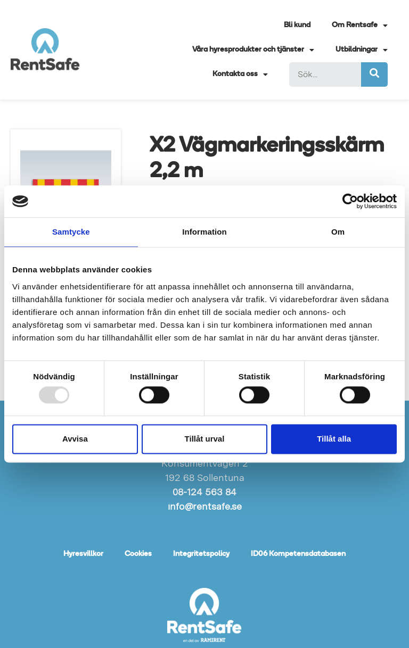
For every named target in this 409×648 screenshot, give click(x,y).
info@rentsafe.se (205, 506)
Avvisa (75, 438)
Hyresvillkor (83, 554)
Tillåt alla (334, 438)
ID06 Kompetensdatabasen (298, 554)
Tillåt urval (205, 438)
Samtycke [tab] (71, 231)
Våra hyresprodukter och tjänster (253, 50)
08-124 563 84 (204, 491)
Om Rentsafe (360, 25)
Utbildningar (362, 50)
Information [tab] (204, 231)
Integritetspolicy (201, 554)
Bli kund (297, 25)
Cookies (138, 554)
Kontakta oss (240, 74)
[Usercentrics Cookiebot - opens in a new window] (350, 201)
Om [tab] (338, 231)
